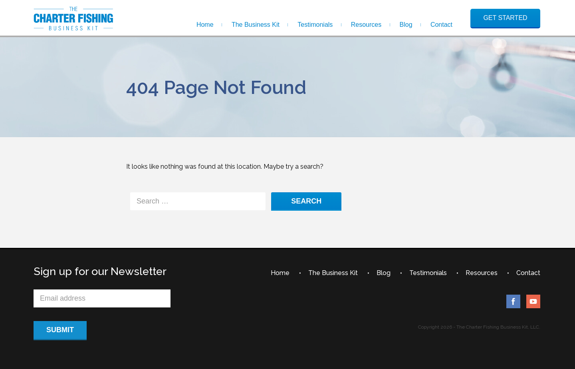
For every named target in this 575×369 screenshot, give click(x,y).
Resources (366, 24)
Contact (441, 24)
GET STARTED (505, 17)
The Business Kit (256, 24)
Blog (406, 24)
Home (205, 24)
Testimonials (315, 24)
